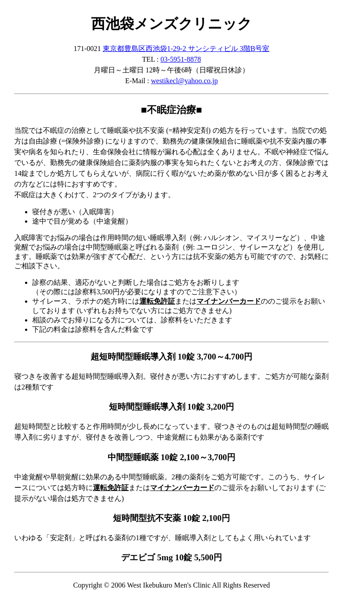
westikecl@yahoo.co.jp (184, 81)
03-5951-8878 (180, 59)
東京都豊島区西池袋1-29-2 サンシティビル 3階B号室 (186, 48)
